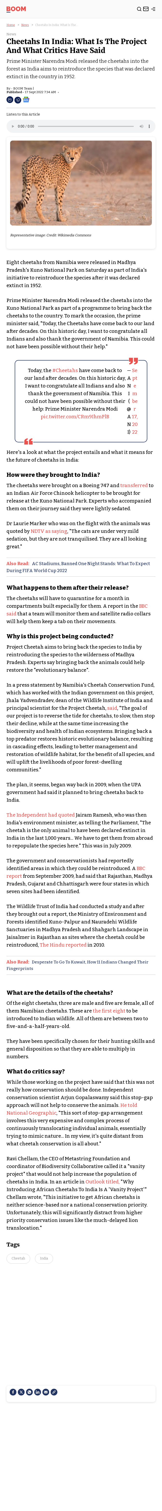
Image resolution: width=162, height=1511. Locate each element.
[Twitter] (21, 1392)
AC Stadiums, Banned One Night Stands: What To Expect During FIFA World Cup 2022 (78, 567)
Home (11, 25)
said (112, 708)
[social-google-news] (26, 99)
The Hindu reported (63, 945)
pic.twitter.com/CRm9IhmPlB (75, 417)
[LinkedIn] (37, 1392)
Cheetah (18, 1258)
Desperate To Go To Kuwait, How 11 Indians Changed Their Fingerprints (77, 965)
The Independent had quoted (41, 815)
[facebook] (13, 1392)
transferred (134, 485)
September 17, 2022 (135, 401)
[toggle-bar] (153, 10)
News (25, 25)
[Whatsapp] (29, 1392)
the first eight (109, 1011)
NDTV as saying (49, 531)
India (44, 1258)
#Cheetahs (65, 370)
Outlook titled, (102, 1182)
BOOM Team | (23, 88)
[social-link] (54, 1392)
